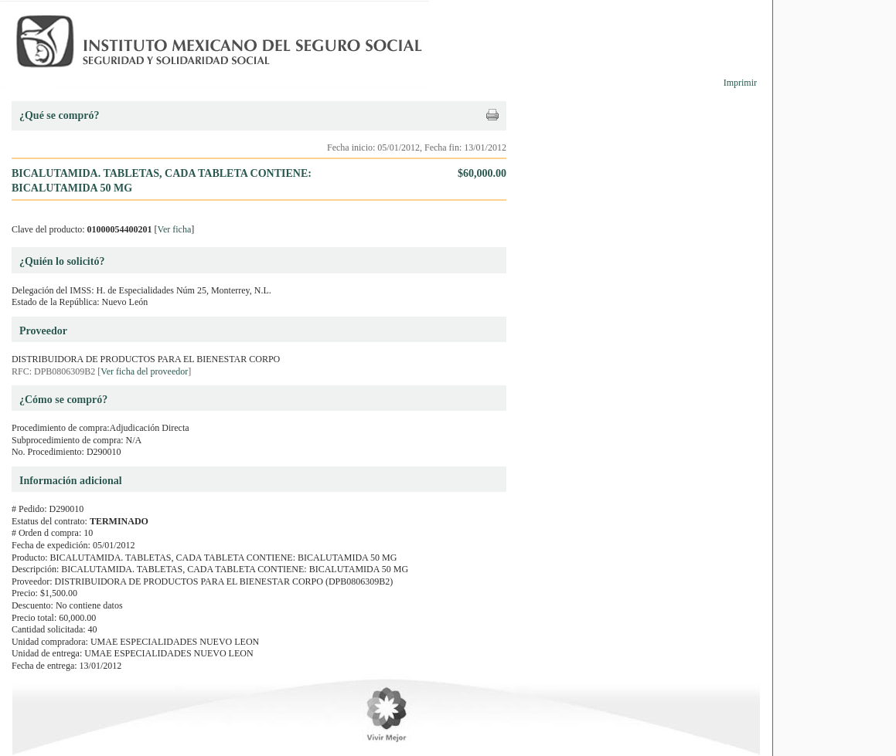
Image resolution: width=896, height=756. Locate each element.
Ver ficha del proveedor (144, 371)
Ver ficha (175, 229)
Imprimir (740, 82)
